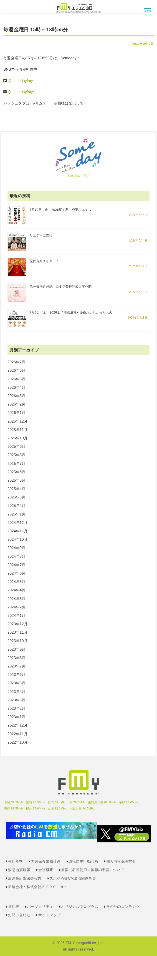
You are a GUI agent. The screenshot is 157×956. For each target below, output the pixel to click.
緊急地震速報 (19, 870)
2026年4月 (16, 387)
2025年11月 (18, 430)
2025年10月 (18, 438)
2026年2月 (16, 404)
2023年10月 (18, 641)
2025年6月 (16, 472)
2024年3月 (16, 599)
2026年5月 (16, 379)
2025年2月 (16, 506)
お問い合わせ (19, 915)
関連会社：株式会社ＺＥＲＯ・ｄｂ (37, 887)
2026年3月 (16, 396)
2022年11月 (18, 734)
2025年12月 (18, 421)
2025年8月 (16, 455)
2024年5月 (16, 582)
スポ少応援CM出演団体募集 (72, 878)
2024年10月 (18, 539)
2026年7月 (16, 362)
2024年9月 (16, 548)
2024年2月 (16, 607)
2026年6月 (16, 370)
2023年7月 (16, 666)
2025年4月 (16, 489)
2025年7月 (16, 464)
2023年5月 (16, 683)
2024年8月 (16, 556)
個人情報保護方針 (121, 861)
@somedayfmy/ (21, 92)
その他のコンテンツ (123, 907)
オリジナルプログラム (79, 907)
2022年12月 (18, 725)
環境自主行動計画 (83, 861)
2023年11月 (18, 632)
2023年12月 (18, 624)
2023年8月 (16, 658)
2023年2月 (16, 708)
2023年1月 (16, 717)
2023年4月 (16, 692)
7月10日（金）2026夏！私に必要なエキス (60, 210)
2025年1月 (16, 514)
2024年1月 (16, 615)
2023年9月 (16, 649)
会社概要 (45, 870)
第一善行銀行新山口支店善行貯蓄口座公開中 (62, 287)
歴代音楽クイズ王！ (44, 261)
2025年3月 (16, 497)
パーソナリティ (40, 907)
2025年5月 (16, 480)
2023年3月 (16, 700)
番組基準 (15, 861)
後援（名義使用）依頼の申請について (92, 870)
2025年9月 (16, 446)
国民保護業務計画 (46, 861)
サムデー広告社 (41, 235)
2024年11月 (18, 531)
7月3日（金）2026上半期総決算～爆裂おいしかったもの (71, 312)
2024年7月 (16, 565)
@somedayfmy (20, 81)
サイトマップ (49, 915)
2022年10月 (18, 742)
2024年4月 (16, 590)
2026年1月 (16, 413)
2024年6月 (16, 573)
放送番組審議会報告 (24, 878)
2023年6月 (16, 675)
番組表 (13, 907)
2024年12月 (18, 523)
